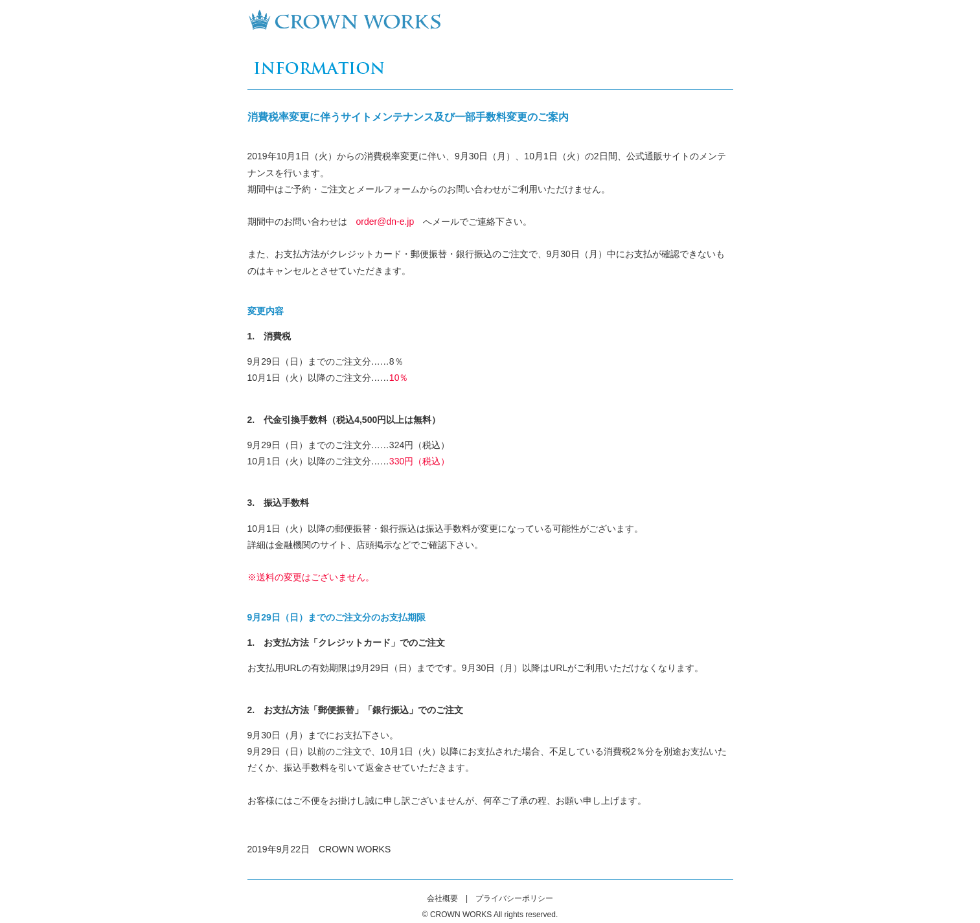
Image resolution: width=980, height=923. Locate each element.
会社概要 (442, 898)
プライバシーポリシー (514, 898)
